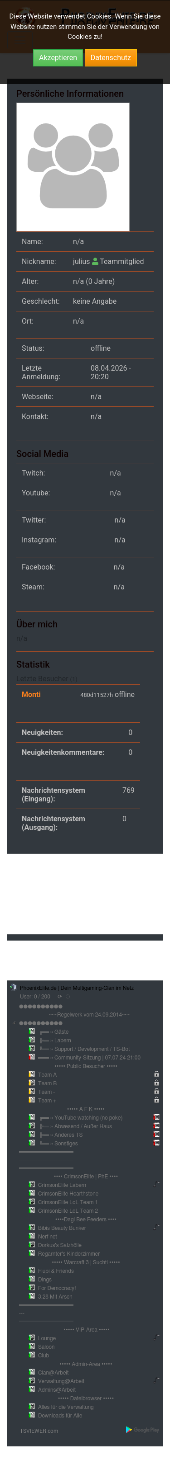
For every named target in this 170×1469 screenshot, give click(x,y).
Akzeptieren (58, 57)
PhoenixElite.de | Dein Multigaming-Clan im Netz (77, 988)
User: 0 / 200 (35, 996)
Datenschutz (111, 57)
